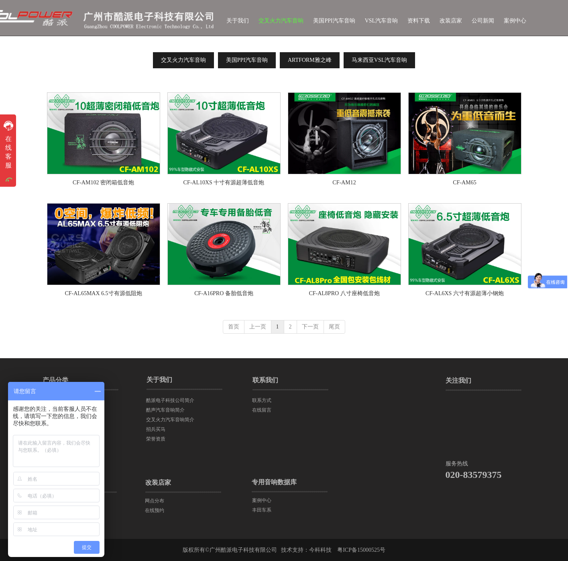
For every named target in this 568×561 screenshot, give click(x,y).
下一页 (310, 327)
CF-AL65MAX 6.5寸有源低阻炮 (103, 293)
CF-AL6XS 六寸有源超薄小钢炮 (464, 293)
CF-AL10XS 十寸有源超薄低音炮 (224, 183)
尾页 (334, 327)
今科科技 (320, 550)
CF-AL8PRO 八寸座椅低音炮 (344, 293)
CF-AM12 (344, 183)
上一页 (257, 327)
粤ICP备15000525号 (361, 550)
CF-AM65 (464, 183)
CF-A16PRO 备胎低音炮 (223, 293)
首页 (233, 327)
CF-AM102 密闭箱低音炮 (103, 183)
